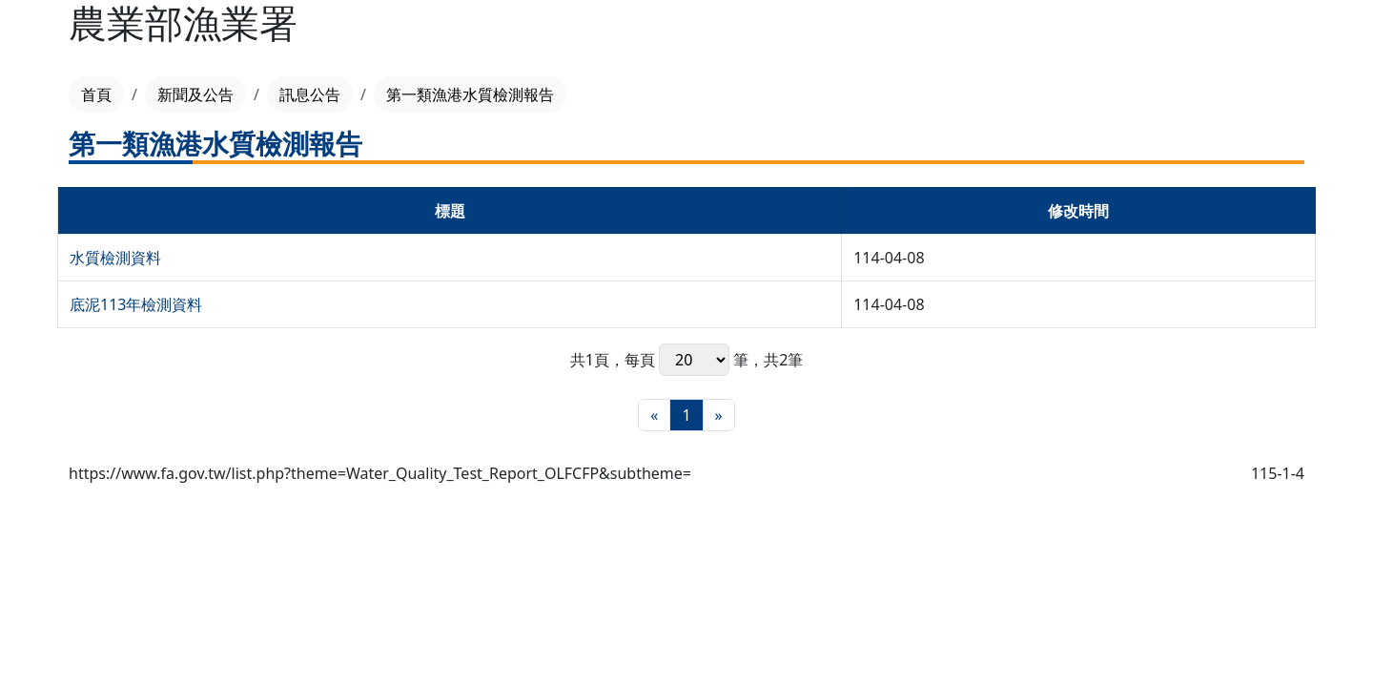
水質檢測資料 (115, 257)
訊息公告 (309, 94)
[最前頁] (654, 415)
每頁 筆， (694, 360)
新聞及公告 (195, 94)
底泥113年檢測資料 (136, 304)
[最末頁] (719, 415)
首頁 (96, 94)
